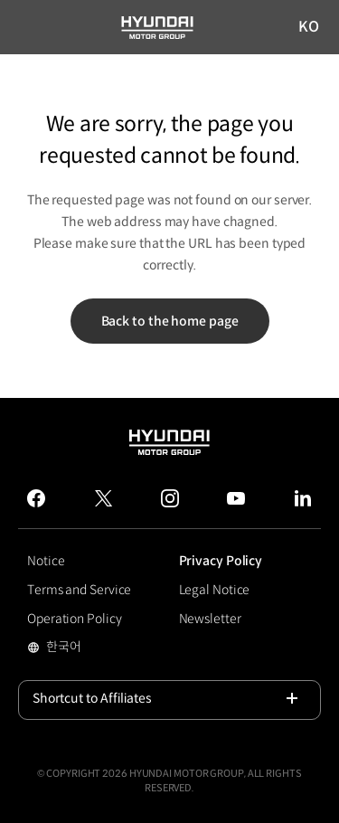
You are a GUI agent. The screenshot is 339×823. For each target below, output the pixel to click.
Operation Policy (74, 618)
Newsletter (210, 618)
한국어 (91, 648)
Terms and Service (79, 590)
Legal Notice (214, 590)
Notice (45, 561)
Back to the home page (170, 321)
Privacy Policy (221, 561)
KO (309, 27)
